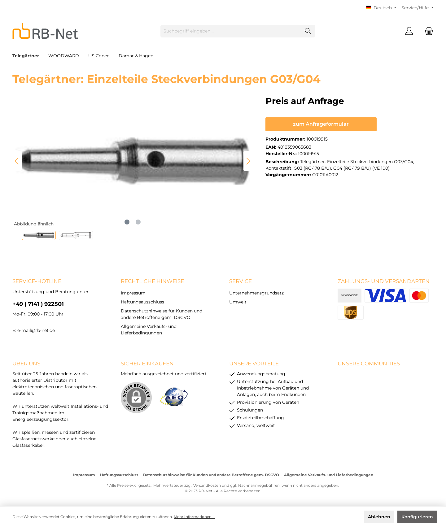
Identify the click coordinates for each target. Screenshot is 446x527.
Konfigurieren (417, 517)
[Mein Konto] (409, 31)
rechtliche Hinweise (152, 281)
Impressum (133, 293)
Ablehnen (379, 517)
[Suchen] (308, 31)
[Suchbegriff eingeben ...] (230, 31)
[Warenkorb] (427, 31)
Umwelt (238, 302)
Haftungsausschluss (142, 302)
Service (240, 281)
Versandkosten (207, 485)
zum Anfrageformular (321, 124)
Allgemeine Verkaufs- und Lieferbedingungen (328, 475)
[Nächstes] (248, 161)
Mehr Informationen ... (194, 516)
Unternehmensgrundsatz (256, 293)
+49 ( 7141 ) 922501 (38, 304)
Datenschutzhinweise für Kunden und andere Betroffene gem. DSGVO (211, 475)
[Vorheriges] (17, 161)
